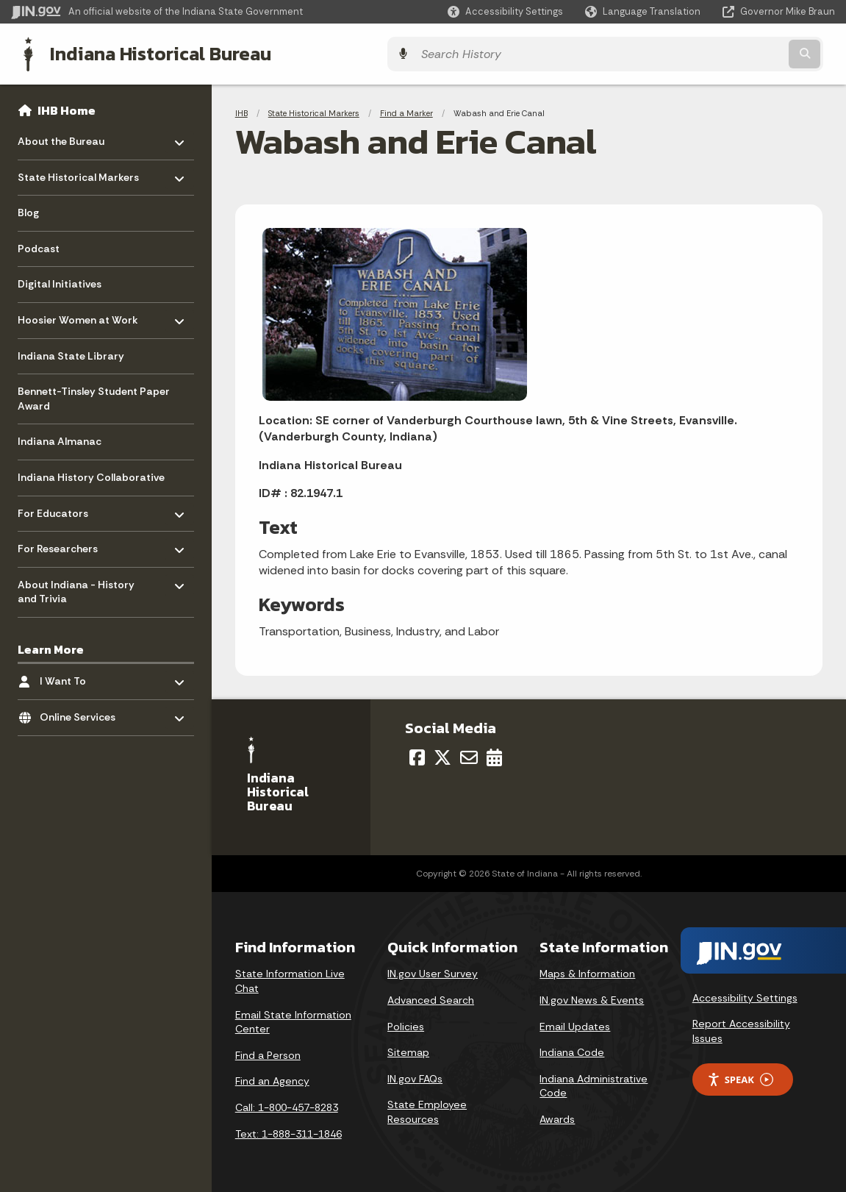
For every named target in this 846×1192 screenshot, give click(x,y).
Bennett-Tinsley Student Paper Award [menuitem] (94, 396)
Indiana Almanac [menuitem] (59, 439)
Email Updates (574, 1023)
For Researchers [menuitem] (61, 542)
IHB (241, 110)
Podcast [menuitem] (39, 245)
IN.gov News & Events (591, 997)
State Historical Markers (313, 110)
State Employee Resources (427, 1110)
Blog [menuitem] (28, 210)
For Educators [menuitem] (61, 507)
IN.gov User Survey (432, 971)
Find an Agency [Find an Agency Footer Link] (272, 1078)
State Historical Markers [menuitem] (78, 171)
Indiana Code (571, 1050)
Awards (557, 1116)
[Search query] (735, 52)
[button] (505, 11)
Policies (405, 1023)
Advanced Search (430, 997)
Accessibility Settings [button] (744, 995)
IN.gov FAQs (414, 1075)
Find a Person (268, 1052)
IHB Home (66, 107)
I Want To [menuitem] (83, 675)
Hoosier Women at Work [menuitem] (78, 314)
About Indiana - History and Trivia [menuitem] (76, 585)
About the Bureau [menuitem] (61, 135)
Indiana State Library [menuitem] (71, 353)
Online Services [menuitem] (83, 711)
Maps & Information (587, 971)
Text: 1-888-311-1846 (288, 1131)
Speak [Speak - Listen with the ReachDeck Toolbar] (740, 1077)
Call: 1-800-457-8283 (286, 1104)
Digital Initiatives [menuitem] (59, 281)
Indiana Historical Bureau (148, 52)
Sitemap (408, 1050)
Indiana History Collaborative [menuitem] (91, 474)
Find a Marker (406, 110)
